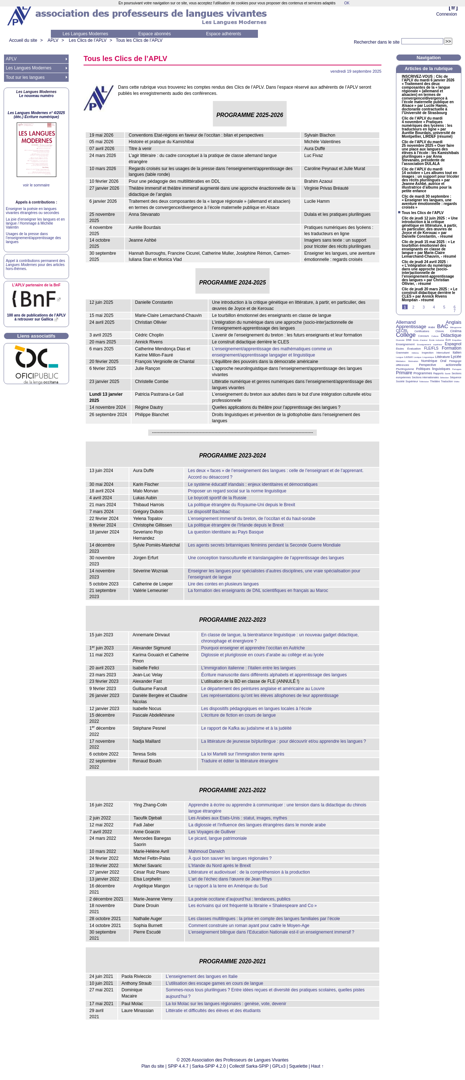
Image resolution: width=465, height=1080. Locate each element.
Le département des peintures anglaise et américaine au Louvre (263, 688)
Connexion (446, 14)
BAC (442, 326)
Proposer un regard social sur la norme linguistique (237, 490)
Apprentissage (411, 326)
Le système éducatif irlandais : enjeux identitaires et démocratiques (253, 484)
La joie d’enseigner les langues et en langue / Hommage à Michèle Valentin (35, 223)
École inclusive (436, 340)
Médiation (400, 361)
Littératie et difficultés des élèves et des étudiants (213, 1010)
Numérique (429, 361)
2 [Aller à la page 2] (413, 307)
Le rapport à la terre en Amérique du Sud (228, 885)
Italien (457, 352)
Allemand (406, 322)
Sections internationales (425, 377)
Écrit (447, 340)
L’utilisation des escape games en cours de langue (214, 983)
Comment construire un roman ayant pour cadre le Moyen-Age (249, 925)
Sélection (444, 377)
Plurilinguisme (405, 369)
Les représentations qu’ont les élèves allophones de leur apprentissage (270, 695)
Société (400, 381)
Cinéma (455, 331)
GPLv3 (279, 1066)
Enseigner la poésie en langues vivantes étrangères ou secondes (32, 211)
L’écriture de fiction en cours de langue (238, 715)
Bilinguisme (455, 327)
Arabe (431, 327)
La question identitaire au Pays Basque (225, 532)
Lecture (408, 357)
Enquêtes (456, 340)
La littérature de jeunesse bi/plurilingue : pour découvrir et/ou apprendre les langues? (283, 741)
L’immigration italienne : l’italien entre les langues (248, 667)
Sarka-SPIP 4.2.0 (209, 1066)
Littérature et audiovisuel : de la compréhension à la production (249, 872)
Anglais (453, 322)
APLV (53, 40)
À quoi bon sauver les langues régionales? (230, 858)
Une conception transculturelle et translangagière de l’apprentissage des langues (266, 557)
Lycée (456, 356)
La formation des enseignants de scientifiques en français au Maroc (258, 590)
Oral (443, 361)
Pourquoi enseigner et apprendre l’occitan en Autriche (253, 647)
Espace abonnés (154, 33)
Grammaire (402, 352)
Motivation (413, 361)
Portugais (456, 369)
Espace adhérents (223, 33)
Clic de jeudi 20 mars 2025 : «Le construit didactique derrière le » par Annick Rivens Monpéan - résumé (429, 294)
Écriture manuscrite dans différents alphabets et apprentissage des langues (274, 674)
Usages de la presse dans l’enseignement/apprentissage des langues (33, 238)
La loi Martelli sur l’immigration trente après (242, 754)
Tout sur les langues (25, 77)
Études (400, 348)
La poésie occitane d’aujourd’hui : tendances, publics (240, 899)
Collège (406, 335)
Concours (423, 336)
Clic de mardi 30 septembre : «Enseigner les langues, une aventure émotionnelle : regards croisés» (429, 202)
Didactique (451, 335)
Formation (451, 348)
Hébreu (415, 353)
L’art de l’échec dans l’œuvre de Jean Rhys (230, 879)
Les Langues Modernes (85, 33)
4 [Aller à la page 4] (434, 307)
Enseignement (405, 344)
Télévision (424, 381)
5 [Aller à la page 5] (444, 307)
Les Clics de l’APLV (88, 40)
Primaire (404, 372)
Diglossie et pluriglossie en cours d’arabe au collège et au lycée (262, 654)
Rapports (438, 373)
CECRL (402, 331)
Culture (434, 336)
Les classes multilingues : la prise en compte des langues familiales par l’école (264, 918)
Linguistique (428, 357)
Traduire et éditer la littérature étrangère (239, 760)
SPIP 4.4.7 (178, 1066)
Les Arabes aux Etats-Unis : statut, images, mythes (238, 818)
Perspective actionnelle (440, 365)
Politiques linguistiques (433, 369)
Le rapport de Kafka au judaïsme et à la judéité (246, 728)
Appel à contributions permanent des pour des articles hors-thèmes (35, 265)
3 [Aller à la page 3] (423, 307)
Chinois (440, 331)
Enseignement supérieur (429, 344)
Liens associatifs (36, 336)
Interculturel (443, 352)
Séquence (455, 377)
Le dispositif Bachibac (209, 511)
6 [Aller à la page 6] (454, 307)
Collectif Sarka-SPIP (249, 1066)
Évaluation (414, 348)
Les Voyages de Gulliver (212, 831)
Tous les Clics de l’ (139, 40)
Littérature (442, 357)
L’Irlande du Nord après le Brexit (220, 865)
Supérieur (411, 381)
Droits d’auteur (420, 340)
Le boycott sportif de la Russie (217, 497)
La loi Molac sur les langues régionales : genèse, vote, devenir (226, 1003)
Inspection (427, 352)
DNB (409, 340)
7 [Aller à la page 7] (454, 311)
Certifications (422, 331)
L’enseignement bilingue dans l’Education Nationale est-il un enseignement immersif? (271, 932)
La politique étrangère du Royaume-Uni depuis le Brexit (241, 504)
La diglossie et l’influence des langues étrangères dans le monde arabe (257, 824)
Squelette (298, 1066)
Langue (399, 357)
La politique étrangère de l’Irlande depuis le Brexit (236, 525)
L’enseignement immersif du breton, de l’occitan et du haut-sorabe (251, 518)
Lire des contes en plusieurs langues (223, 584)
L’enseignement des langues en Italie (201, 976)
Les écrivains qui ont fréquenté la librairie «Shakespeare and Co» (253, 905)
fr (453, 7)
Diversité (400, 340)
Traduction (447, 381)
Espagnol (453, 344)
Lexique (417, 357)
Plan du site (152, 1066)
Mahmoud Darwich (207, 851)
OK (346, 3)
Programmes (422, 373)
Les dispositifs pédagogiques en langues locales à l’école (256, 708)
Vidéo (456, 381)
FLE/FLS (431, 348)
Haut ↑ (317, 1066)
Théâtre (435, 381)
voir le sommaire (36, 185)
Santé (447, 373)
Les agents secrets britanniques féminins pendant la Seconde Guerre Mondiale (264, 545)
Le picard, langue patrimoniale (218, 838)
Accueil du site (23, 40)
